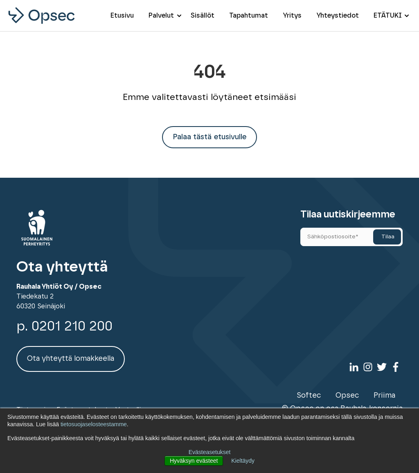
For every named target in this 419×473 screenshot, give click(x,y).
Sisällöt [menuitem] (202, 15)
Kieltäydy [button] (243, 460)
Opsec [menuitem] (347, 395)
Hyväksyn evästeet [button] (194, 460)
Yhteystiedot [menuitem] (337, 15)
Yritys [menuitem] (292, 15)
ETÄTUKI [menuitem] (388, 15)
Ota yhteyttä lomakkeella (70, 358)
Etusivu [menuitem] (122, 15)
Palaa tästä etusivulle (209, 137)
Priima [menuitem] (384, 395)
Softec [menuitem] (309, 395)
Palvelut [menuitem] (161, 15)
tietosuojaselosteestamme (94, 424)
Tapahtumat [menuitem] (248, 15)
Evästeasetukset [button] (210, 452)
